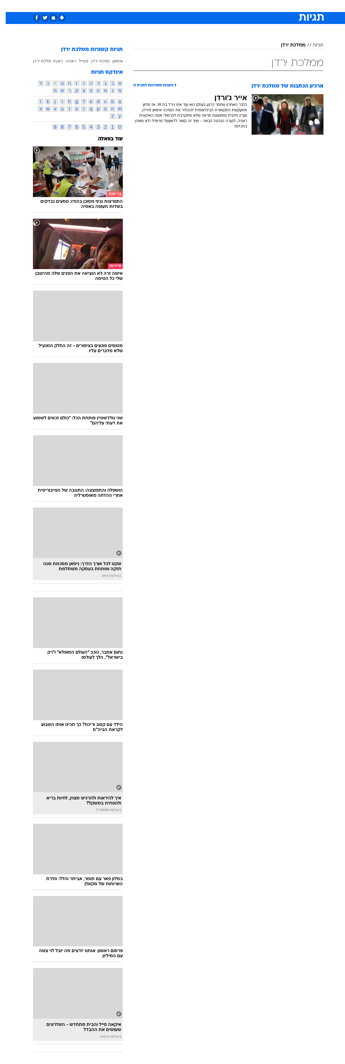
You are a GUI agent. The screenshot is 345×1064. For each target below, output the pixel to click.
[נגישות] (8, 5)
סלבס (214, 5)
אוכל (183, 5)
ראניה (65, 60)
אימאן (112, 60)
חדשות (268, 5)
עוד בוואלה (104, 139)
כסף (198, 5)
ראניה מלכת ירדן (42, 60)
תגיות (312, 45)
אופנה (106, 5)
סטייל (78, 60)
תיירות (147, 5)
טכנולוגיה (126, 5)
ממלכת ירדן (287, 45)
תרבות (231, 5)
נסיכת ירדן (95, 60)
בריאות (166, 5)
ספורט (249, 5)
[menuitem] (264, 6)
